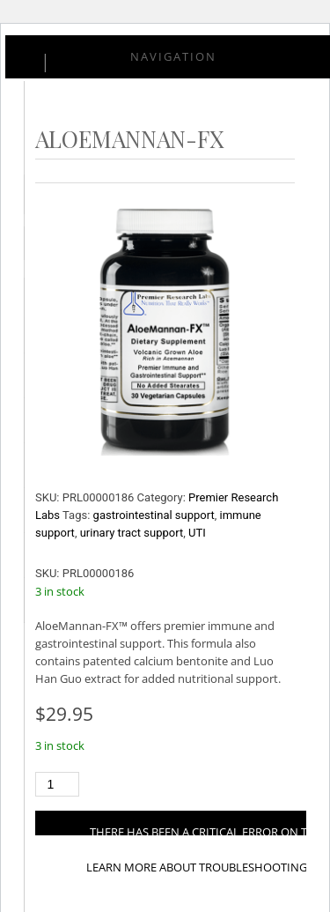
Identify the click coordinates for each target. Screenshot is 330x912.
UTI (197, 532)
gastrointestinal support (154, 515)
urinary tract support (132, 532)
